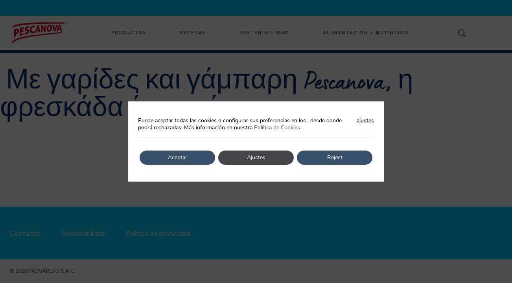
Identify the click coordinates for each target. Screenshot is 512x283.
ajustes (365, 120)
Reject (335, 157)
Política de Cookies (277, 127)
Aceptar (177, 157)
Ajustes (256, 157)
